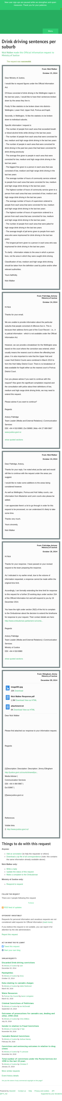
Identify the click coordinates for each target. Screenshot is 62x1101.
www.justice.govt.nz (13, 432)
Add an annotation (14, 854)
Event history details (10, 1076)
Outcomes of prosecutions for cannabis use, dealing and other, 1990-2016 (28, 1014)
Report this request (10, 934)
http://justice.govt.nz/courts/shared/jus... (21, 772)
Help (30, 1091)
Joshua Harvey (25, 1039)
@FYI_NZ (3, 1094)
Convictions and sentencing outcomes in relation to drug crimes (28, 1047)
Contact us (22, 1091)
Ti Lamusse (24, 1052)
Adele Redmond (25, 986)
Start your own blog (12, 950)
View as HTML (31, 700)
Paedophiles (7, 972)
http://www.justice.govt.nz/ (18, 829)
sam (21, 966)
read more (47, 922)
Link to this (56, 285)
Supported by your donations (51, 1094)
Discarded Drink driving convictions (18, 962)
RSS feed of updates (13, 907)
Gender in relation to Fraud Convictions (20, 1026)
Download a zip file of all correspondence (23, 857)
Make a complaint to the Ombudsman (22, 875)
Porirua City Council (11, 996)
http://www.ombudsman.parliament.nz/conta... (24, 621)
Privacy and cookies (41, 1091)
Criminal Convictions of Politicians (18, 1003)
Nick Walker (7, 52)
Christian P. (24, 1064)
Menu (50, 31)
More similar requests (11, 1071)
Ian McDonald (25, 1006)
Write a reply (11, 869)
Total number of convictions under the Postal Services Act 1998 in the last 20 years (29, 1059)
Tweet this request (11, 946)
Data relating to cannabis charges (17, 983)
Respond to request (14, 884)
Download (19, 691)
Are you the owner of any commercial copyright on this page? (22, 1080)
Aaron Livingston (27, 996)
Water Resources (9, 993)
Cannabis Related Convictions (15, 1036)
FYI (15, 22)
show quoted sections (14, 440)
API (53, 1091)
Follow (31, 903)
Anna (22, 976)
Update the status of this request (20, 872)
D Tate (22, 1029)
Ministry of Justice (10, 55)
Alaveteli (12, 1091)
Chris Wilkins (24, 1019)
